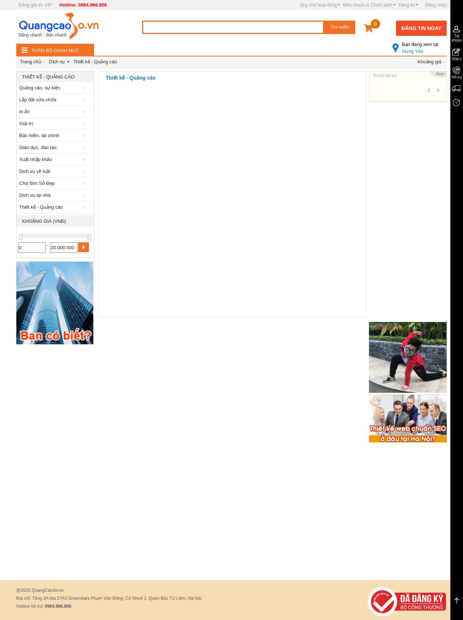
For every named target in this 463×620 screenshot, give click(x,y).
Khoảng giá (429, 61)
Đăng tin (407, 5)
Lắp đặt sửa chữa (53, 99)
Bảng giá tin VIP (35, 5)
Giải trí (53, 123)
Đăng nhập (436, 5)
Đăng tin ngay (422, 28)
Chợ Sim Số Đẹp (53, 183)
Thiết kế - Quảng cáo (95, 61)
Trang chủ (30, 61)
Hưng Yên (419, 45)
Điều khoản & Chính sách (367, 5)
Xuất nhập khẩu (53, 159)
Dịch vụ (57, 61)
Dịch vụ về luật (53, 171)
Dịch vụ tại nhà (53, 195)
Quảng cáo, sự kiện (53, 87)
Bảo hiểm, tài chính (53, 135)
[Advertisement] (55, 456)
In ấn (53, 111)
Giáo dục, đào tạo (53, 147)
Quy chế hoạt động (318, 5)
